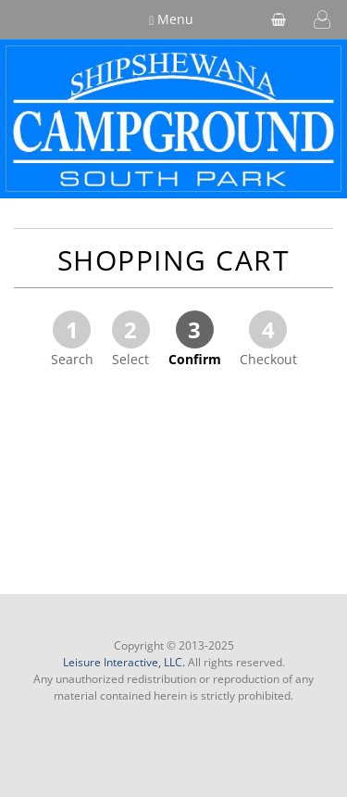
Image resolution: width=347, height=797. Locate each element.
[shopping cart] (278, 19)
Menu (171, 19)
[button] (322, 19)
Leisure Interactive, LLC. (124, 662)
